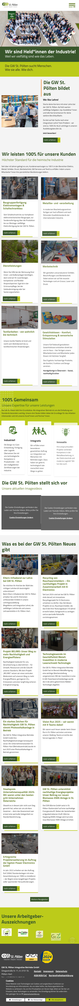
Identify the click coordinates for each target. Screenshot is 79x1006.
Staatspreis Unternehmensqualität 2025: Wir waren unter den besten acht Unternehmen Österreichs (19, 798)
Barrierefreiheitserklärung (61, 975)
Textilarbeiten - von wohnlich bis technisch (18, 342)
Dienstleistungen (12, 274)
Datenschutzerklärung (31, 994)
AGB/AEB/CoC (40, 975)
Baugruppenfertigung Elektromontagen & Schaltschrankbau (14, 214)
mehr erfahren (50, 139)
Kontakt (37, 971)
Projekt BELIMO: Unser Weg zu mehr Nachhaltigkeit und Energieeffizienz (19, 663)
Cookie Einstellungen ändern (21, 526)
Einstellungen (14, 999)
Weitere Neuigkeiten (39, 899)
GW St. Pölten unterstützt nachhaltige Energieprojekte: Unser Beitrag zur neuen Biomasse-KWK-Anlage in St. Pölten (58, 801)
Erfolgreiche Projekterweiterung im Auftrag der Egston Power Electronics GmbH (19, 870)
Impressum (48, 971)
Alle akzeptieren (54, 999)
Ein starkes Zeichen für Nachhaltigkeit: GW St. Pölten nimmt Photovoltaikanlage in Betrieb (19, 732)
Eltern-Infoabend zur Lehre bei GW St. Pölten (17, 582)
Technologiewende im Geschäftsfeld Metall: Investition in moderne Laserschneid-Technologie (57, 661)
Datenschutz (61, 971)
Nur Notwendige (34, 999)
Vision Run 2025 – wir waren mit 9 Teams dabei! (58, 732)
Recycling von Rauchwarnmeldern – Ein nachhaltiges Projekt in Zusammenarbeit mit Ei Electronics (56, 589)
